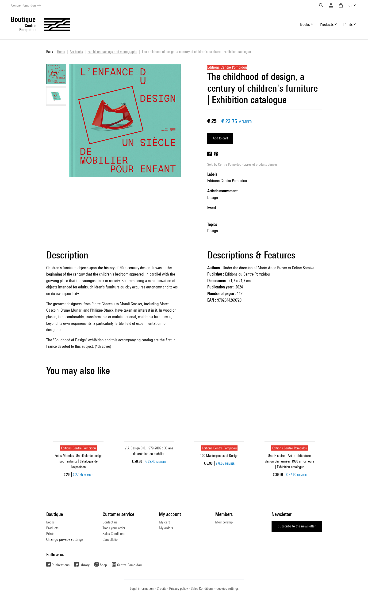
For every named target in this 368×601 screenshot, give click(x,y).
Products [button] (327, 24)
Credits (161, 588)
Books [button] (305, 24)
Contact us (110, 522)
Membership (224, 522)
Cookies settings (227, 588)
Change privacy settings (64, 539)
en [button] (351, 5)
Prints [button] (348, 24)
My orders (166, 528)
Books (50, 522)
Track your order (114, 528)
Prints (50, 533)
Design (212, 197)
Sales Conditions (114, 533)
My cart (164, 522)
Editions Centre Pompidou (227, 180)
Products (52, 528)
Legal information (142, 588)
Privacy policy (178, 588)
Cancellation (111, 539)
